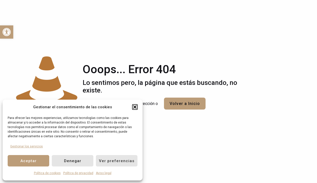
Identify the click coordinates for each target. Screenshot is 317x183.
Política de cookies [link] (47, 173)
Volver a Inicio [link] (185, 103)
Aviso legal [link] (103, 173)
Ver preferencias (116, 161)
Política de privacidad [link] (78, 173)
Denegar (72, 161)
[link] (6, 32)
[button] (134, 107)
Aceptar (28, 161)
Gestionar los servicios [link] (26, 146)
